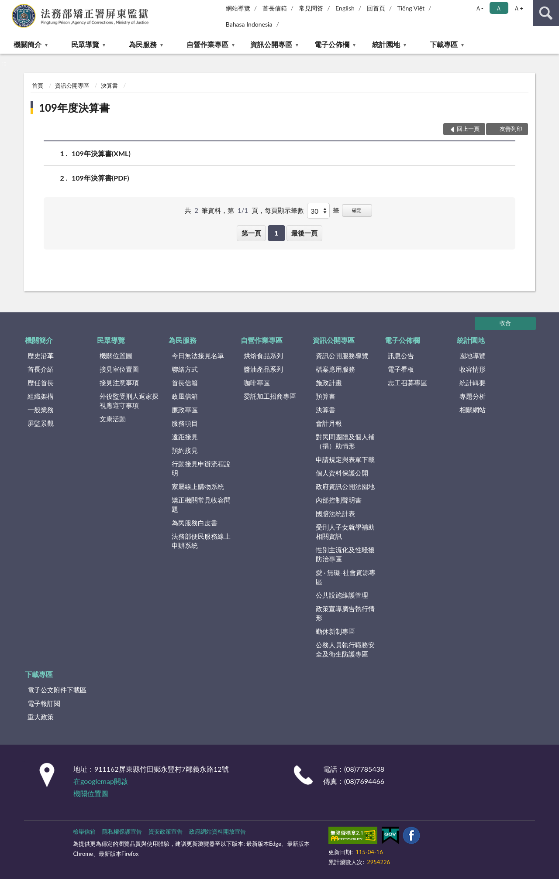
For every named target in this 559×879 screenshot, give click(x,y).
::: (7, 6)
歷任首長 (41, 382)
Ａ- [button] (479, 8)
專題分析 (472, 396)
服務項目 (185, 423)
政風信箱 (185, 396)
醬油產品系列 (263, 369)
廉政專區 (185, 410)
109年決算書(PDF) (100, 178)
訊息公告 (401, 355)
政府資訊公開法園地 (345, 486)
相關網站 (472, 410)
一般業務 (41, 410)
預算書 (325, 396)
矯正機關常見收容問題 (201, 504)
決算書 (109, 85)
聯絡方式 (185, 369)
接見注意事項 (119, 382)
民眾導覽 (85, 44)
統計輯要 (472, 382)
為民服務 (143, 44)
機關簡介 (27, 44)
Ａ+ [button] (518, 8)
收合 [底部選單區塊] (505, 322)
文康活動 (113, 419)
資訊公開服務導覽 (342, 355)
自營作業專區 (207, 44)
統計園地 (386, 44)
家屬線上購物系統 (198, 486)
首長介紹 (41, 369)
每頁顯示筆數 (284, 210)
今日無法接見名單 (198, 355)
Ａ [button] (499, 8)
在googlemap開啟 (100, 781)
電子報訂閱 (44, 703)
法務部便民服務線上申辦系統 (201, 540)
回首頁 (376, 8)
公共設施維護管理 (342, 595)
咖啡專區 (257, 382)
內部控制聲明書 (339, 500)
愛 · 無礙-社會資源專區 (346, 576)
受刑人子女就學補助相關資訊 (345, 531)
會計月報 (329, 423)
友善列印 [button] (511, 128)
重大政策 (41, 717)
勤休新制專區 (335, 631)
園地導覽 (472, 355)
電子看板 (401, 369)
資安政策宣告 (165, 831)
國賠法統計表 (335, 513)
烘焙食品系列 (263, 355)
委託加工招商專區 (270, 396)
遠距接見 (185, 437)
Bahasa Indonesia (249, 24)
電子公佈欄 (331, 44)
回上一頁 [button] (468, 128)
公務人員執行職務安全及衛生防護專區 (345, 649)
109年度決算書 (74, 107)
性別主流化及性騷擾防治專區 (345, 554)
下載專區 (444, 44)
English (345, 8)
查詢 (546, 13)
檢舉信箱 (84, 831)
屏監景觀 (41, 423)
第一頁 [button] (251, 233)
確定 (357, 210)
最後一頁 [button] (304, 233)
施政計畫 (329, 382)
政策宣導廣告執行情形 (345, 613)
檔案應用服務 (335, 369)
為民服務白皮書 (194, 523)
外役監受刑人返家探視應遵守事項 (129, 400)
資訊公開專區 (271, 44)
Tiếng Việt (410, 8)
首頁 (37, 85)
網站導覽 (238, 8)
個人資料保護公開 (342, 473)
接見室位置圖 (119, 369)
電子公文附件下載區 (57, 690)
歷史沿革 (41, 355)
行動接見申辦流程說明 (201, 468)
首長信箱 (274, 8)
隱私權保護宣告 (122, 831)
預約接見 (185, 450)
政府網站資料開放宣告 (217, 831)
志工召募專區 (407, 382)
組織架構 (41, 396)
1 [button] (276, 233)
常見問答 (311, 8)
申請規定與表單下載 (345, 459)
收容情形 (472, 369)
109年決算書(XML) (101, 153)
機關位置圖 (116, 355)
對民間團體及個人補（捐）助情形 (345, 441)
